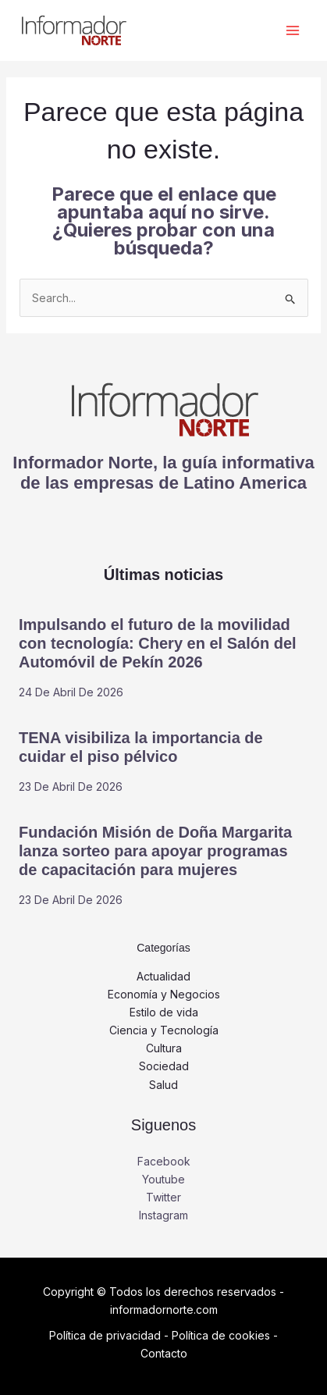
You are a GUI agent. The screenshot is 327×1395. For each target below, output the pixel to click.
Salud (163, 1084)
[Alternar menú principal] (292, 31)
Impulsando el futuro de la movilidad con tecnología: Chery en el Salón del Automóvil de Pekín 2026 (158, 643)
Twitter (163, 1197)
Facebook (163, 1161)
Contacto (163, 1353)
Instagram (163, 1215)
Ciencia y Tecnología (164, 1030)
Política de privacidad (105, 1335)
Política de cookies (221, 1335)
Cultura (164, 1048)
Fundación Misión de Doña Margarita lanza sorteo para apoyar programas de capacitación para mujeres (155, 851)
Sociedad (164, 1066)
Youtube (163, 1179)
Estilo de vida (164, 1012)
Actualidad (163, 976)
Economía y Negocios (164, 994)
